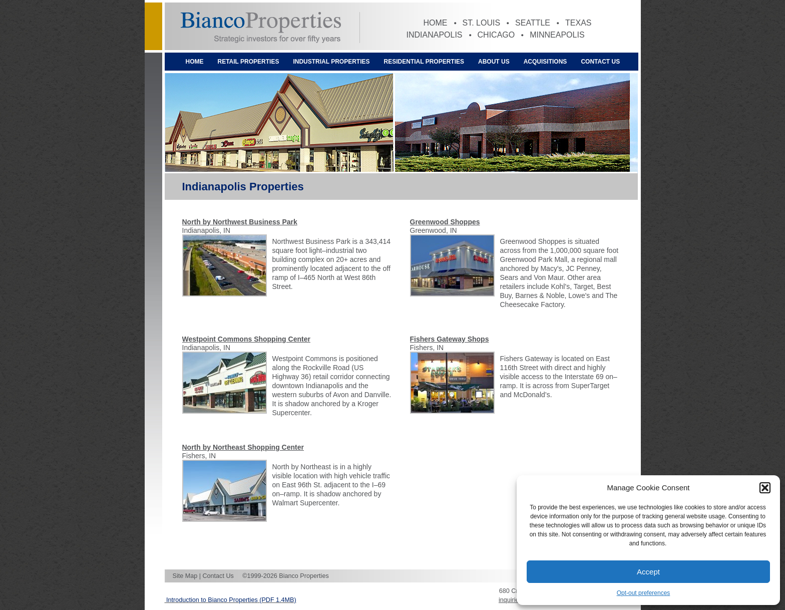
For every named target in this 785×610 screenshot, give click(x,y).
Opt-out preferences (643, 592)
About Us (494, 61)
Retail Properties (248, 61)
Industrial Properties (331, 61)
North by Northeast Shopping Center (243, 447)
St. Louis (482, 23)
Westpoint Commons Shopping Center (246, 339)
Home (436, 23)
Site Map (185, 575)
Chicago (496, 35)
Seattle (532, 23)
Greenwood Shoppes (445, 222)
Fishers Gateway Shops (449, 339)
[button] (765, 488)
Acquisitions (545, 61)
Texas (578, 23)
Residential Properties (424, 61)
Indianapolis (435, 35)
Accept (648, 571)
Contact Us (600, 61)
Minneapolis (557, 35)
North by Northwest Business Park (239, 222)
